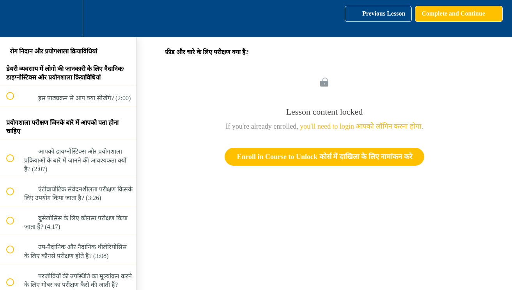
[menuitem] (68, 18)
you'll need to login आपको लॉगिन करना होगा (361, 126)
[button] (14, 18)
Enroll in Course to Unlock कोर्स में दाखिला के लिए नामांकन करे (324, 157)
